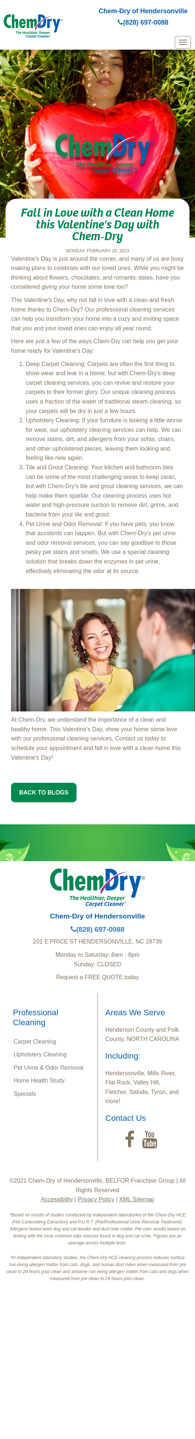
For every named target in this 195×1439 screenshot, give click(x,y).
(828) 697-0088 (143, 22)
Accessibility (57, 1199)
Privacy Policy (96, 1199)
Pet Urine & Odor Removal (48, 1068)
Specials (25, 1094)
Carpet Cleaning (35, 1041)
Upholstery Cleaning (40, 1054)
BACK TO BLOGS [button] (43, 792)
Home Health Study (39, 1080)
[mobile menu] (183, 42)
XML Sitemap (136, 1199)
